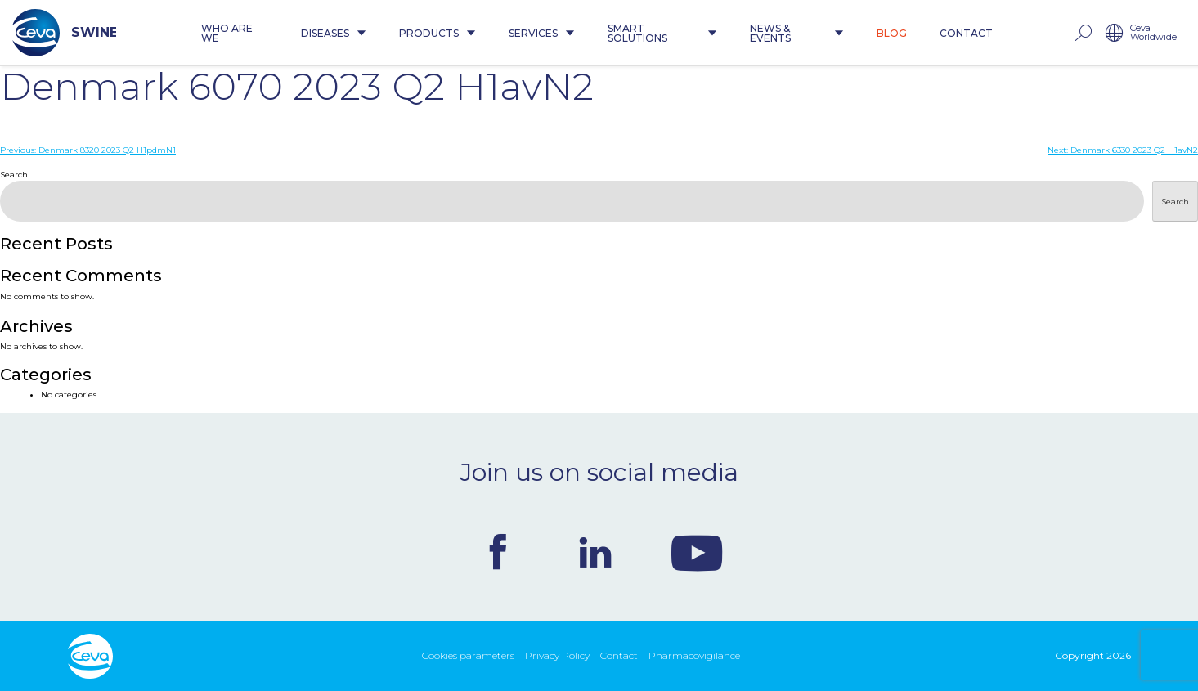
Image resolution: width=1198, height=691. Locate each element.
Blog (892, 33)
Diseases (333, 33)
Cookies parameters (468, 655)
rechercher (1083, 33)
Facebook (498, 552)
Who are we (227, 33)
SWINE (64, 32)
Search (14, 174)
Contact (966, 33)
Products (437, 33)
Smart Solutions (662, 33)
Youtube (696, 552)
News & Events (797, 33)
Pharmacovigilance (694, 655)
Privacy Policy (557, 655)
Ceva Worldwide (1153, 33)
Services (542, 33)
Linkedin (595, 552)
